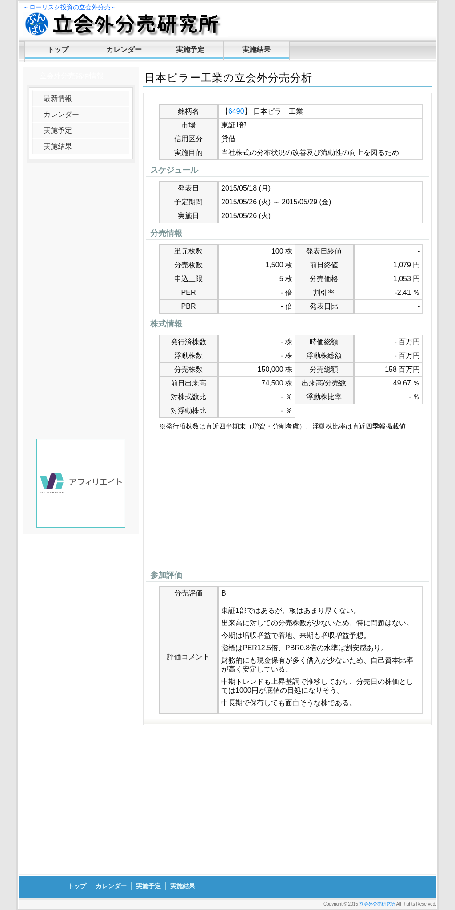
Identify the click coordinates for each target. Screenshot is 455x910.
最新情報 (58, 98)
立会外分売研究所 (377, 904)
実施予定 (190, 49)
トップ (57, 49)
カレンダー (124, 49)
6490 (236, 111)
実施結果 (256, 49)
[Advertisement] (287, 503)
